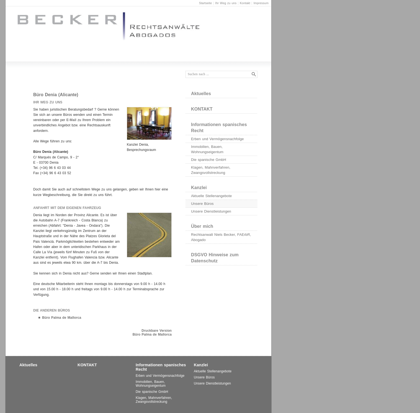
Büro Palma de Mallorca (61, 318)
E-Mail (71, 120)
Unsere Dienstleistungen (211, 211)
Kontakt (245, 3)
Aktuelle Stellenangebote (211, 196)
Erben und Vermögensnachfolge (217, 139)
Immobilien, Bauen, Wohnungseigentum (207, 149)
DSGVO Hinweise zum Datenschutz (215, 257)
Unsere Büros (202, 204)
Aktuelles (201, 93)
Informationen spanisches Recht (219, 127)
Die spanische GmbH (208, 160)
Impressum (261, 3)
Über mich (202, 226)
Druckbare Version (156, 331)
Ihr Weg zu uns (225, 3)
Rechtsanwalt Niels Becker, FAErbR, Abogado (221, 237)
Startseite (205, 3)
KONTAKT (202, 109)
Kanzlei (199, 187)
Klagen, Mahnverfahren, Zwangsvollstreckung (210, 170)
